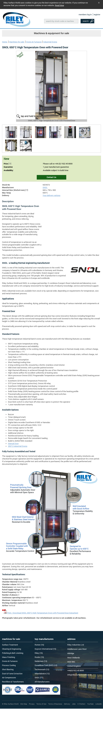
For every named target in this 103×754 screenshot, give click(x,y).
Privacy (32, 704)
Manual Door (13, 443)
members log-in (85, 14)
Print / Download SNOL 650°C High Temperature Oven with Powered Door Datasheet (42, 613)
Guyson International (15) (45, 649)
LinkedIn (98, 704)
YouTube (90, 704)
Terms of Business (55, 704)
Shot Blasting (7, 669)
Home (5, 42)
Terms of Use (41, 704)
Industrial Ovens (50, 42)
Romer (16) (39, 645)
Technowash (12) (42, 669)
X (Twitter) (81, 704)
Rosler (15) (39, 657)
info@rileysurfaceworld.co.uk (79, 675)
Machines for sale (16, 42)
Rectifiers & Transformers (13, 681)
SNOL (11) (39, 677)
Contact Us (51, 177)
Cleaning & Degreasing (11, 649)
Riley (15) (39, 653)
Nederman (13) (41, 661)
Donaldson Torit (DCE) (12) (46, 665)
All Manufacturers (42, 681)
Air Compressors (9, 677)
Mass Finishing (8, 657)
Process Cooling (9, 665)
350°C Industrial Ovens (17, 446)
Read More (59, 5)
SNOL (45, 187)
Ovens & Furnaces (34, 42)
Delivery (67, 704)
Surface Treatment (10, 645)
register (97, 14)
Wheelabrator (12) (42, 673)
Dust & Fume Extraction (12, 673)
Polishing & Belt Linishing (12, 653)
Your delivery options (51, 195)
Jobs (74, 704)
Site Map (23, 704)
